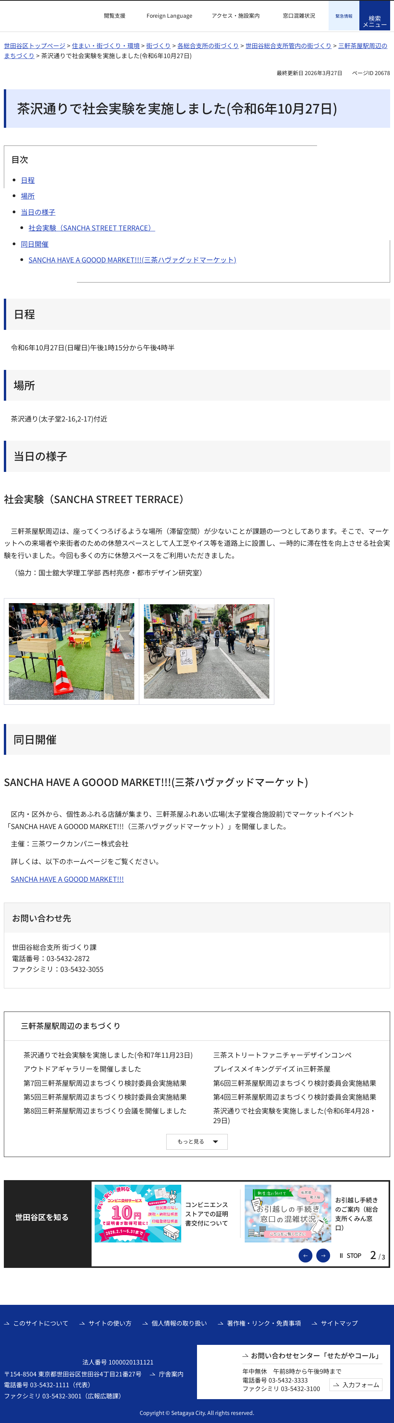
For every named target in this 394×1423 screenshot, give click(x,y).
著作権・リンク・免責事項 (264, 1322)
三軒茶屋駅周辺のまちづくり (71, 1024)
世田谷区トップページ (34, 44)
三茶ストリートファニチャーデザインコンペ (282, 1053)
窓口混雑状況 (299, 15)
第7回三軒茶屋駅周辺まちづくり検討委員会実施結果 (105, 1082)
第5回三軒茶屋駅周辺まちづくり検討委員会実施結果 (105, 1095)
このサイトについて (40, 1322)
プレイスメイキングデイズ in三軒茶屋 (272, 1067)
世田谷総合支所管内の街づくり (288, 44)
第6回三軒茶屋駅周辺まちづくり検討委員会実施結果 (294, 1082)
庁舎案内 (171, 1372)
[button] (110, 16)
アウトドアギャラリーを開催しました (82, 1067)
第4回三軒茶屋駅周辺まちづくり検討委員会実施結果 (294, 1095)
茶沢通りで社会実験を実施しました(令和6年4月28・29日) (294, 1114)
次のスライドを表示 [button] (329, 1254)
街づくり (158, 44)
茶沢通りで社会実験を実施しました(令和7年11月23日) (108, 1053)
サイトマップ (339, 1322)
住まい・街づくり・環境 (106, 44)
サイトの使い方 (110, 1322)
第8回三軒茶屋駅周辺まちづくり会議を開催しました (105, 1109)
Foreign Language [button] (169, 15)
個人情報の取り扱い (179, 1322)
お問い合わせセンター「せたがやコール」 (316, 1354)
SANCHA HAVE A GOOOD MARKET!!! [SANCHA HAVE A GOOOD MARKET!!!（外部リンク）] (67, 878)
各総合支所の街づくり (208, 44)
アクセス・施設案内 (236, 15)
